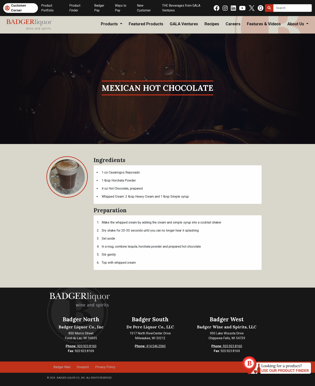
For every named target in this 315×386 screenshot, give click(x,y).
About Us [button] (296, 23)
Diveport (83, 367)
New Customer (144, 8)
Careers (233, 23)
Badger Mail (61, 367)
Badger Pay (99, 8)
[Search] (292, 8)
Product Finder (74, 8)
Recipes (212, 23)
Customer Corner (18, 8)
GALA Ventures (184, 23)
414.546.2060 (150, 346)
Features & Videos (264, 23)
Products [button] (110, 23)
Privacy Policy (105, 367)
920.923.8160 (81, 346)
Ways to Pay (120, 8)
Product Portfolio (47, 8)
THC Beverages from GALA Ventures (181, 8)
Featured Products (146, 23)
